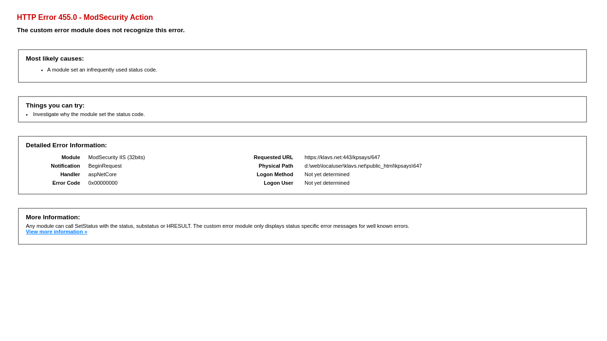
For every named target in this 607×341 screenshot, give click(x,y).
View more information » (57, 231)
